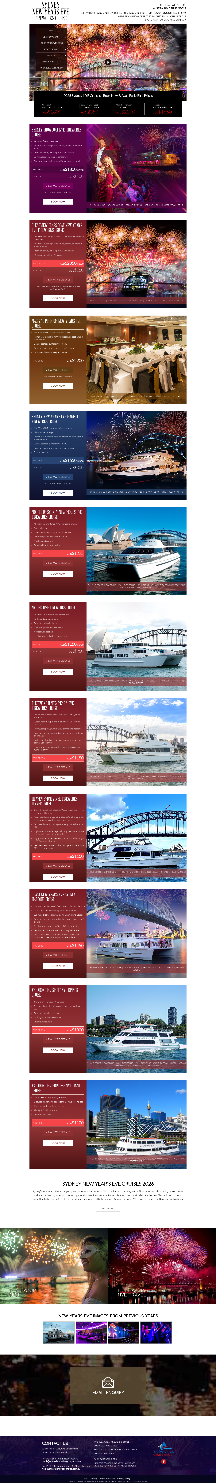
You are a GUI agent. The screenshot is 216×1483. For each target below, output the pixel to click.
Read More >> (108, 1208)
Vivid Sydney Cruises (105, 1466)
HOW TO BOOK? (54, 49)
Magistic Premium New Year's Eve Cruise (115, 1449)
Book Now (58, 201)
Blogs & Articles (52, 62)
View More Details (58, 185)
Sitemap (93, 1478)
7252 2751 (102, 12)
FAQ (86, 1478)
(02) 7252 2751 (164, 12)
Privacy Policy (123, 1478)
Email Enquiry (108, 1392)
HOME (52, 31)
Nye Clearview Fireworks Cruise (111, 1442)
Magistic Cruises (102, 1463)
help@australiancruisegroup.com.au (61, 1469)
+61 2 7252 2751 (131, 12)
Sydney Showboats (124, 1463)
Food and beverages (52, 43)
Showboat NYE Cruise (105, 1446)
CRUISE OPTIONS (54, 37)
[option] (108, 62)
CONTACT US (55, 55)
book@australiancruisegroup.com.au (61, 1461)
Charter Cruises (127, 1466)
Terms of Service (107, 1478)
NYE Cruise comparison (52, 68)
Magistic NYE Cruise (104, 1453)
